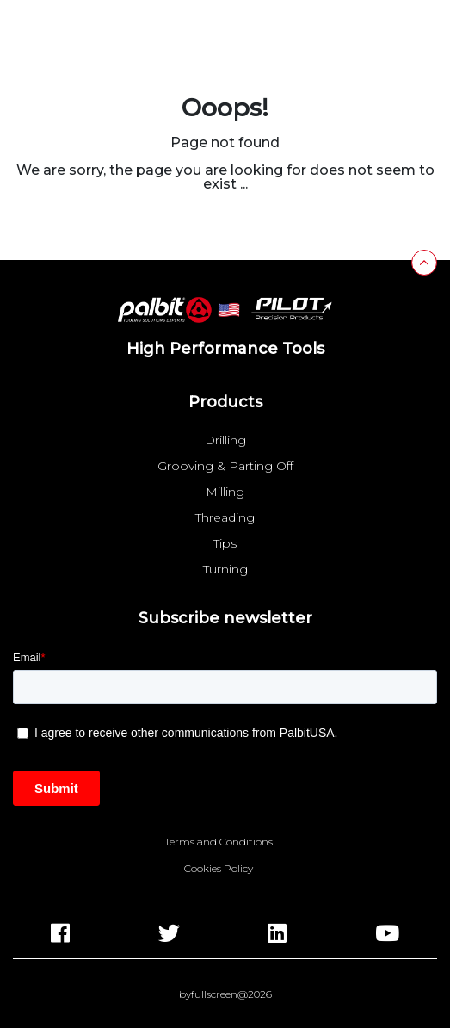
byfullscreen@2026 (225, 994)
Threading (225, 517)
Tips (225, 543)
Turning (225, 569)
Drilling (225, 440)
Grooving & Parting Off (225, 466)
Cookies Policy (218, 869)
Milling (225, 492)
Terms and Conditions (218, 842)
